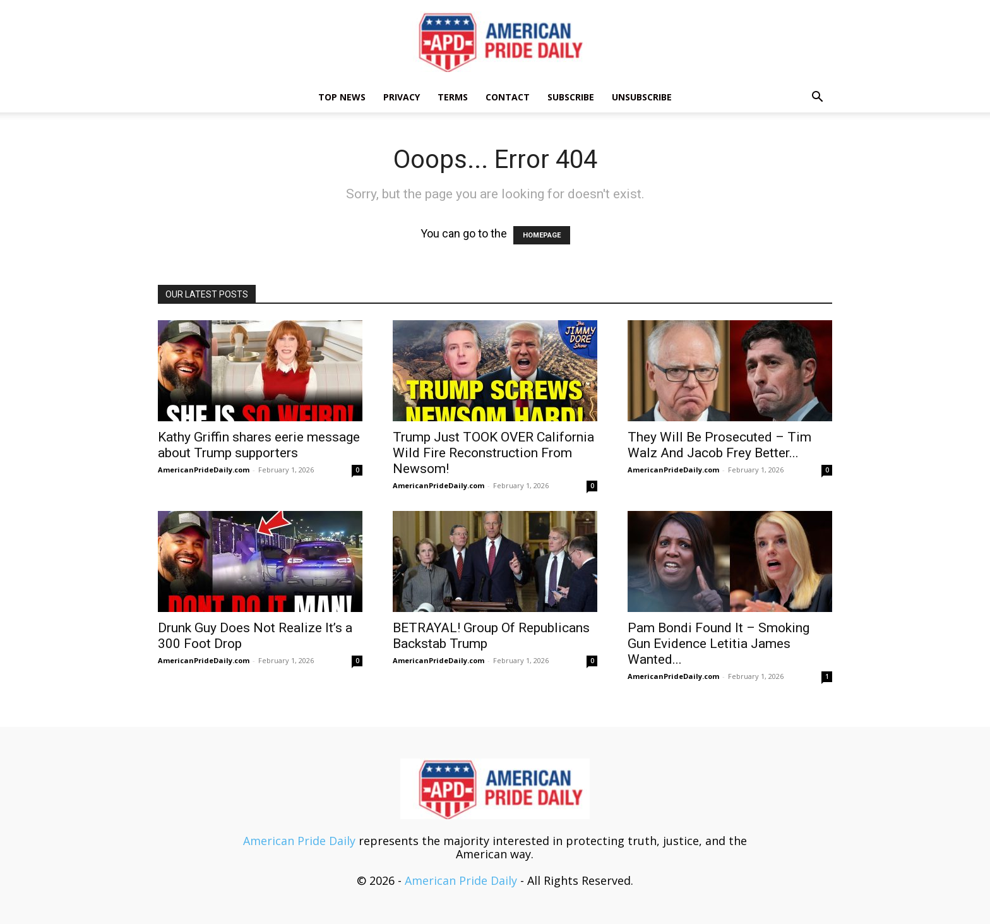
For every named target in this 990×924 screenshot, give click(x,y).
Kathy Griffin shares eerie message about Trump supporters (259, 444)
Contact (508, 97)
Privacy (401, 97)
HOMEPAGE (542, 235)
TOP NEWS (342, 97)
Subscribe (570, 97)
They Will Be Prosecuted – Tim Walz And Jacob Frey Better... (719, 444)
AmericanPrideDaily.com (203, 469)
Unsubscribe (642, 97)
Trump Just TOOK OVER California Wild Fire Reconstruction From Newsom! (493, 452)
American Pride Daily (299, 840)
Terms (453, 97)
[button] (817, 97)
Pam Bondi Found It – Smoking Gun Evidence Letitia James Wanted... (718, 643)
